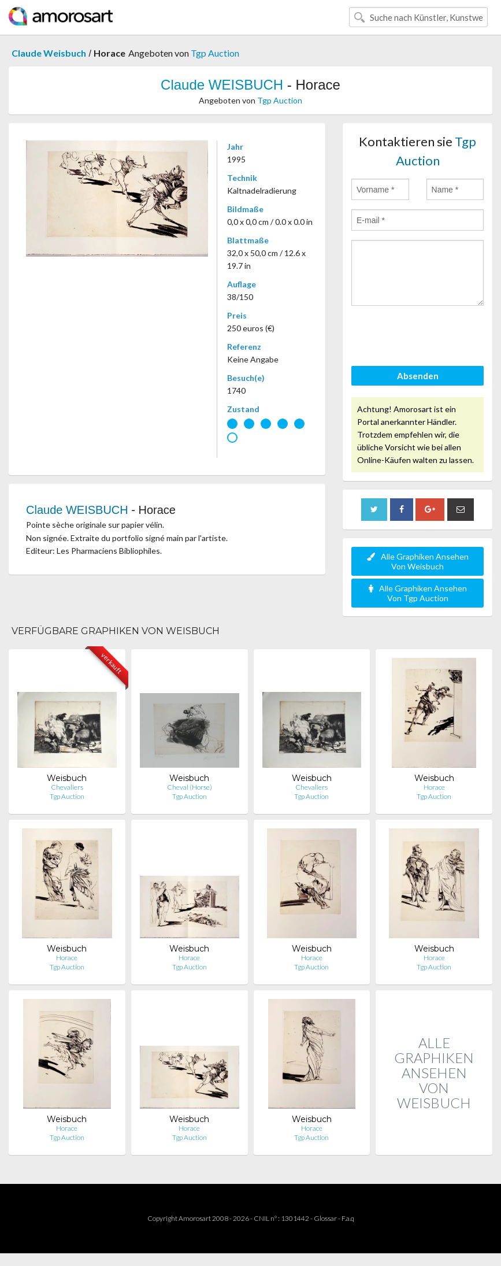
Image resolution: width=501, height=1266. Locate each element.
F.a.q (348, 1218)
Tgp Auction (215, 52)
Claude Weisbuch (49, 52)
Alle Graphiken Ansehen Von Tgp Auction (418, 593)
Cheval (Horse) (189, 787)
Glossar (325, 1218)
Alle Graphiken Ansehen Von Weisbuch (418, 561)
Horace (434, 787)
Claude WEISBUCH (222, 84)
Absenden (418, 376)
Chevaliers (67, 787)
